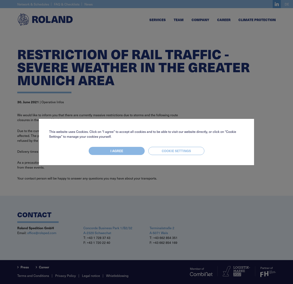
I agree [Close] (116, 150)
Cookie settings (176, 150)
